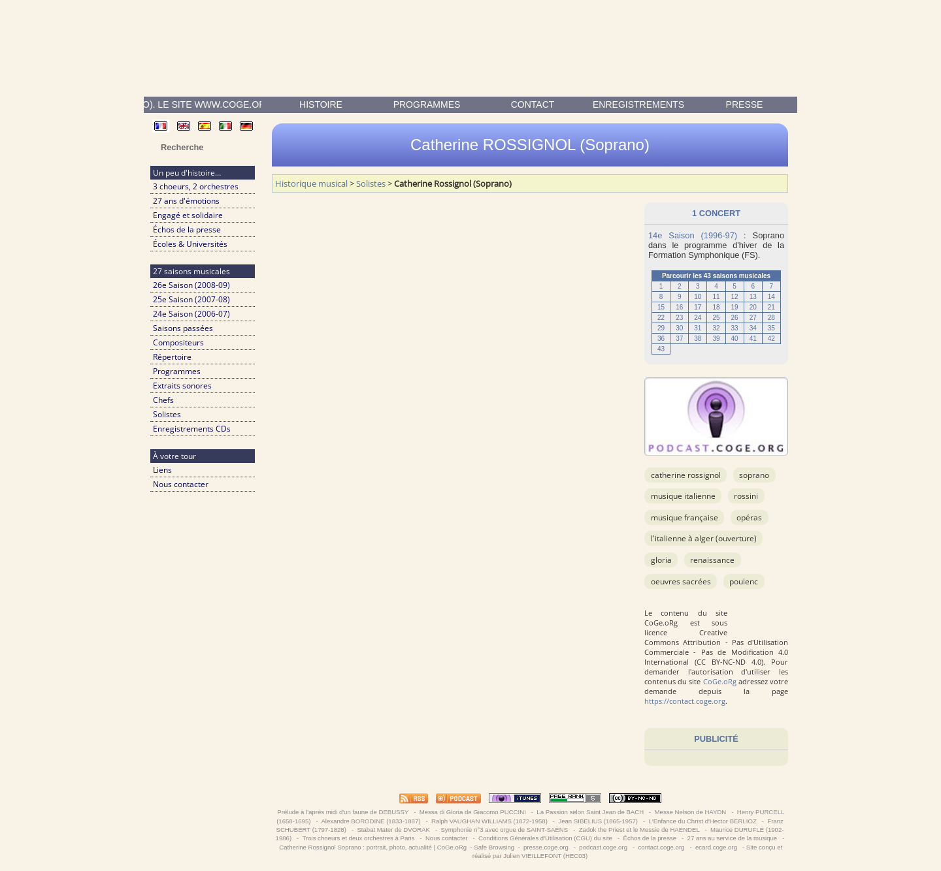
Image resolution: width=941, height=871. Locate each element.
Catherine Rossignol (686, 475)
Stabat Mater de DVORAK (393, 829)
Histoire (320, 104)
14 (771, 296)
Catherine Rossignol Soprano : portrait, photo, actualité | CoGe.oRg (373, 847)
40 (734, 338)
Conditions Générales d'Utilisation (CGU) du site (545, 838)
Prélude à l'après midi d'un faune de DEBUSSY (343, 812)
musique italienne (683, 496)
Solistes (167, 414)
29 (661, 328)
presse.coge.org (545, 847)
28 (771, 317)
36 (661, 338)
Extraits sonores (182, 385)
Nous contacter (180, 484)
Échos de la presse (187, 229)
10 (697, 296)
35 (771, 328)
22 (661, 317)
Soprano (754, 475)
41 (753, 338)
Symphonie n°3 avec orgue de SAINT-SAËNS (504, 829)
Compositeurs (178, 342)
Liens (162, 469)
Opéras (749, 517)
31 (697, 328)
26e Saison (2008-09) (191, 285)
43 (661, 349)
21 (771, 307)
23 (679, 317)
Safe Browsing (494, 847)
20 (753, 307)
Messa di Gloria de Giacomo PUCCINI (472, 812)
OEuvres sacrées (681, 581)
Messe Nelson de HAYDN (690, 812)
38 (697, 338)
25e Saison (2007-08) (191, 299)
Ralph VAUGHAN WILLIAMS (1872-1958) (489, 821)
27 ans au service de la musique (732, 838)
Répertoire (172, 356)
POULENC (743, 581)
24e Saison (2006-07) (191, 313)
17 (697, 307)
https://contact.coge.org (684, 701)
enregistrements (638, 104)
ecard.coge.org (715, 847)
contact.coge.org (661, 847)
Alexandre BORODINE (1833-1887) (371, 821)
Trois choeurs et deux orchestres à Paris (358, 838)
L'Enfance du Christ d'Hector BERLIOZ (703, 821)
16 (679, 307)
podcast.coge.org (603, 847)
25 (715, 317)
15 (661, 307)
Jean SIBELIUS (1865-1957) (598, 821)
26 (734, 317)
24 (697, 317)
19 (734, 307)
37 (679, 338)
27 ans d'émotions (186, 200)
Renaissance (712, 560)
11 (715, 296)
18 (715, 307)
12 (734, 296)
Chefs (163, 399)
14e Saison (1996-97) (692, 235)
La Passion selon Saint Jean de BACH (590, 812)
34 (753, 328)
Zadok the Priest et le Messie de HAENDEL (639, 829)
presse (744, 104)
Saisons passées (183, 328)
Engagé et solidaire (188, 215)
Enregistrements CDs (192, 428)
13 (753, 296)
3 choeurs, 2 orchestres (196, 186)
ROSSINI (746, 496)
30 (679, 328)
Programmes (427, 104)
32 (715, 328)
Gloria (661, 560)
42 (771, 338)
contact (533, 104)
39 (715, 338)
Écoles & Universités (190, 243)
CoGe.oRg (719, 681)
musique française (684, 517)
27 (753, 317)
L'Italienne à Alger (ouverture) (704, 538)
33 (734, 328)
